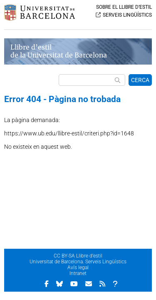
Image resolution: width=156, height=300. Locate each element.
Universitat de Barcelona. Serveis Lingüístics (78, 262)
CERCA (140, 80)
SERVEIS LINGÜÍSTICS (127, 15)
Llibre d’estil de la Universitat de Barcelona (58, 51)
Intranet (78, 273)
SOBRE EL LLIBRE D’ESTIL (124, 7)
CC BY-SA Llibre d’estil (78, 256)
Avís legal (78, 267)
